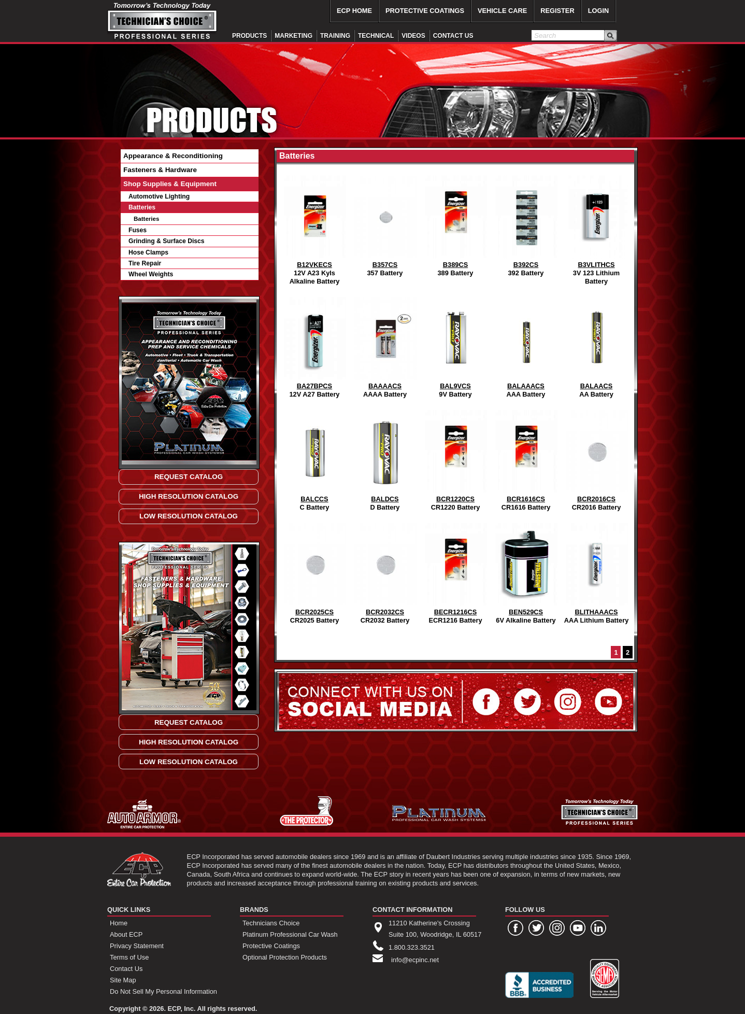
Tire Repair (144, 263)
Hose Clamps (148, 252)
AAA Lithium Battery (596, 571)
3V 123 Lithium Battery (596, 228)
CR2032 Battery (385, 571)
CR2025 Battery (314, 571)
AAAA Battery (385, 345)
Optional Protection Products (284, 957)
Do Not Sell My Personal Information (163, 991)
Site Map (123, 980)
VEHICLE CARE (502, 11)
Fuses (137, 230)
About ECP (126, 934)
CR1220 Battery (455, 458)
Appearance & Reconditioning (173, 156)
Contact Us (126, 969)
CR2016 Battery (596, 458)
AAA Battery (525, 345)
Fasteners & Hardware (160, 170)
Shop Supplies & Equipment (170, 184)
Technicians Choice (270, 923)
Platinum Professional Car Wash (290, 934)
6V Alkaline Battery (525, 571)
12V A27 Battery (314, 345)
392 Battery (525, 224)
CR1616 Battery (525, 458)
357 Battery (385, 224)
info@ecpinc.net (415, 960)
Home (118, 923)
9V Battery (455, 345)
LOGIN (598, 11)
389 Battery (455, 224)
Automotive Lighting (159, 196)
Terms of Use (129, 957)
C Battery (314, 458)
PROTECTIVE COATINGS (424, 11)
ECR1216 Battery (455, 571)
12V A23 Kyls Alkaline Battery (314, 228)
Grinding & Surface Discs (166, 241)
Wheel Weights (150, 274)
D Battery (385, 458)
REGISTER (557, 11)
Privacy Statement (137, 946)
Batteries (141, 207)
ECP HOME (354, 11)
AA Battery (596, 345)
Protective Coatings (271, 946)
